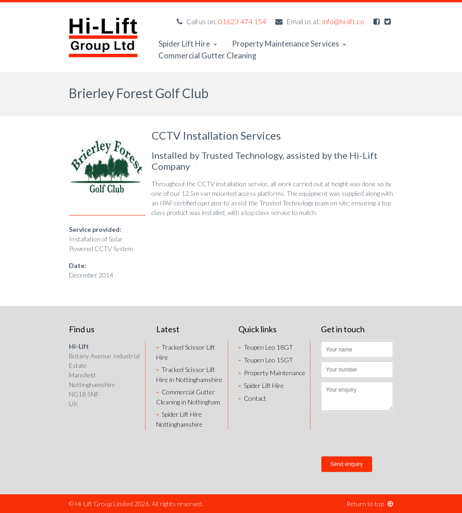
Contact (252, 398)
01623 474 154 (242, 21)
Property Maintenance (271, 373)
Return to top (369, 504)
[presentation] (390, 434)
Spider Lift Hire (187, 43)
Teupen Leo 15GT (265, 360)
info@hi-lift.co (343, 21)
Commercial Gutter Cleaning (207, 55)
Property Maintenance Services (289, 43)
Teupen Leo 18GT (265, 347)
